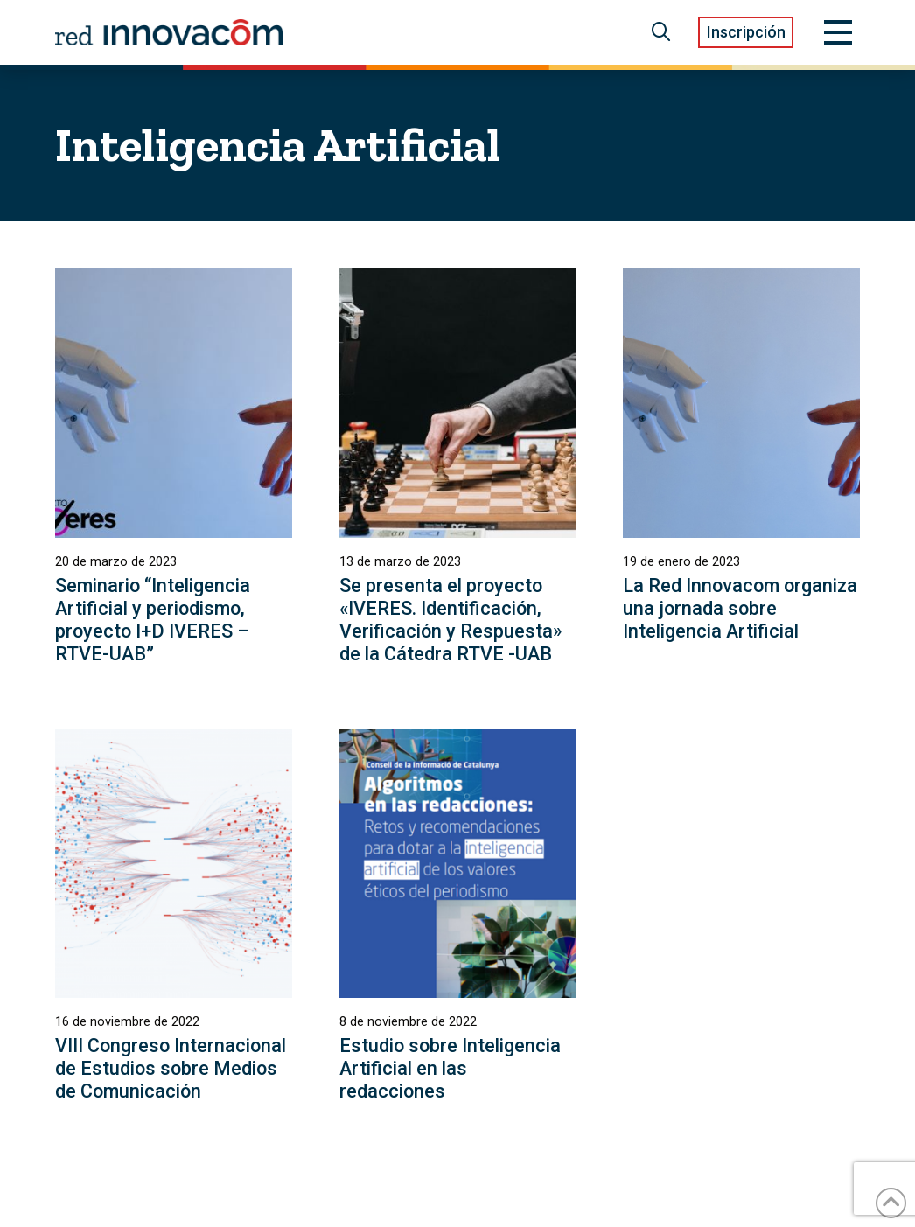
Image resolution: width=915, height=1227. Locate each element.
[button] (661, 32)
